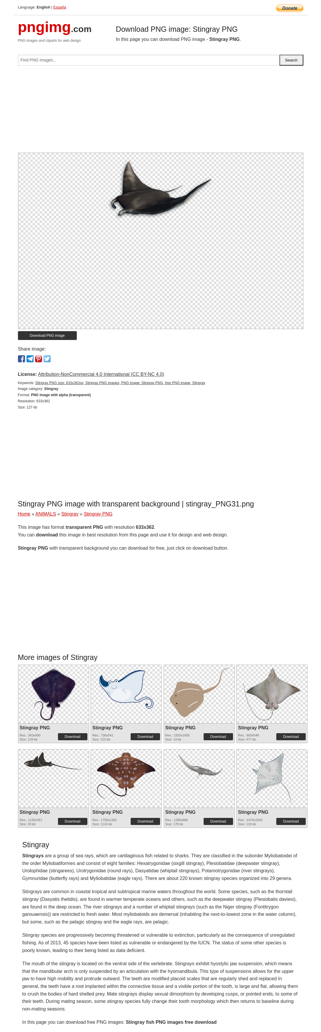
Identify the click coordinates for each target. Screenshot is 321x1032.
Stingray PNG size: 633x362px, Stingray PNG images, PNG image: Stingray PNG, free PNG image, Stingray (120, 383)
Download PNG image (47, 336)
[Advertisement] (160, 111)
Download (72, 737)
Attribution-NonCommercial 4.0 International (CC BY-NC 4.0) (101, 374)
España (59, 7)
